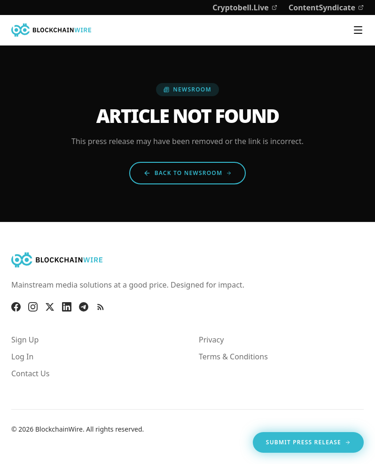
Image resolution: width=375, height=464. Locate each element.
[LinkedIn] (66, 307)
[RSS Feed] (100, 307)
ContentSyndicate (326, 7)
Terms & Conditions (233, 356)
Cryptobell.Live (244, 7)
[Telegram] (83, 307)
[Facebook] (16, 307)
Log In (22, 356)
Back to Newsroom (187, 173)
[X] (50, 307)
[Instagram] (33, 307)
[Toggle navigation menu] (358, 30)
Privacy (211, 340)
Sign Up (25, 340)
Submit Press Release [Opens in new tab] (308, 444)
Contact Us (30, 373)
